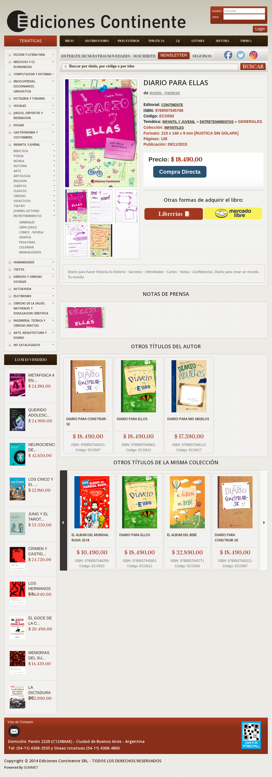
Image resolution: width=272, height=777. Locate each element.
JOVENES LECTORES (26, 211)
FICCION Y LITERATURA (29, 55)
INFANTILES (174, 128)
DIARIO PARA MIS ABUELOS (188, 419)
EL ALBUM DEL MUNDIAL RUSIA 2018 (90, 538)
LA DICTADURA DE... (39, 692)
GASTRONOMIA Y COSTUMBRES (26, 134)
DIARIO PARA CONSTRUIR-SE (86, 422)
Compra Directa (180, 172)
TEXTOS (19, 269)
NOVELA (19, 161)
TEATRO (19, 206)
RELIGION (20, 181)
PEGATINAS (27, 242)
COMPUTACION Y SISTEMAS (33, 74)
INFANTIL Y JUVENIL (27, 145)
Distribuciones (97, 41)
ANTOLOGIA (22, 176)
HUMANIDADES (24, 262)
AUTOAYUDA (22, 289)
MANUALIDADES (30, 252)
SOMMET (31, 768)
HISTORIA (20, 166)
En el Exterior (128, 41)
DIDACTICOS (22, 201)
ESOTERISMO (22, 296)
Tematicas (156, 41)
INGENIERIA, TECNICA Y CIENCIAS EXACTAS (29, 323)
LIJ (178, 41)
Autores (198, 41)
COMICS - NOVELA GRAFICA (31, 234)
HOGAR (19, 125)
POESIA (19, 156)
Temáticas (30, 41)
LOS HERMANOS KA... (39, 588)
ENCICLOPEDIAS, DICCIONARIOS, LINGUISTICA (25, 86)
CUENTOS (20, 186)
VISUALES (20, 106)
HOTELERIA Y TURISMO (29, 98)
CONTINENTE (172, 105)
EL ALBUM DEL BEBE (182, 535)
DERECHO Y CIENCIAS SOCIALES (28, 279)
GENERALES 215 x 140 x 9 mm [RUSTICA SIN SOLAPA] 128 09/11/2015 (203, 153)
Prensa (246, 41)
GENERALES (27, 222)
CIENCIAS (20, 196)
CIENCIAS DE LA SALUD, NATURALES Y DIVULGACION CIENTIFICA (31, 308)
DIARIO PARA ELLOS (132, 419)
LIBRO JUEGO (28, 227)
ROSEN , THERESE (165, 93)
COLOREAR (26, 247)
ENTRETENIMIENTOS (28, 216)
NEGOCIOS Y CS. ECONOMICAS (25, 64)
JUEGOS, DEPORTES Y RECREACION (28, 115)
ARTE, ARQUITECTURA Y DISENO (30, 335)
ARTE (17, 171)
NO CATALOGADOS (27, 345)
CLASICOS (20, 191)
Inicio (69, 41)
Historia (222, 41)
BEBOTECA (21, 151)
